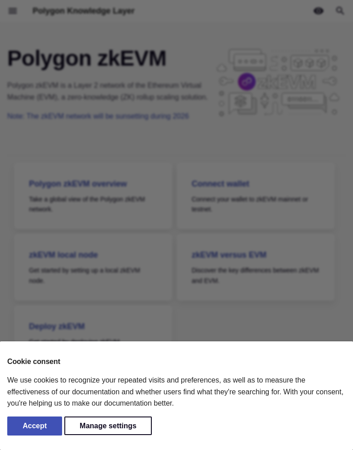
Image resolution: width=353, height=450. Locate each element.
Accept (35, 426)
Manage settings (108, 426)
